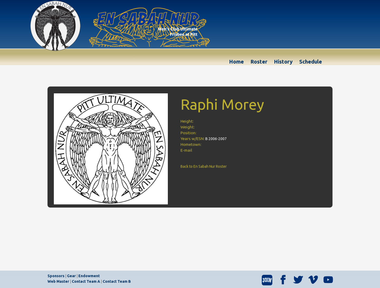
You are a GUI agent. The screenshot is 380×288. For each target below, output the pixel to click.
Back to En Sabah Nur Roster (203, 166)
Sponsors (56, 276)
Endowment (89, 276)
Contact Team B (117, 281)
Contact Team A (86, 281)
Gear (71, 276)
